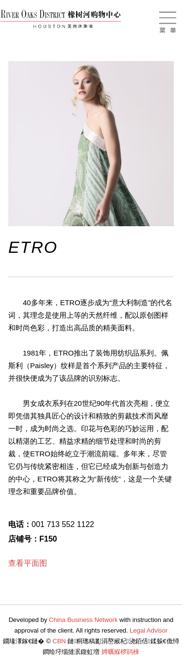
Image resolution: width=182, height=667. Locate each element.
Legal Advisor (148, 630)
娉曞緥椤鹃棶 (120, 651)
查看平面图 (27, 563)
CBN (59, 641)
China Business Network (83, 619)
